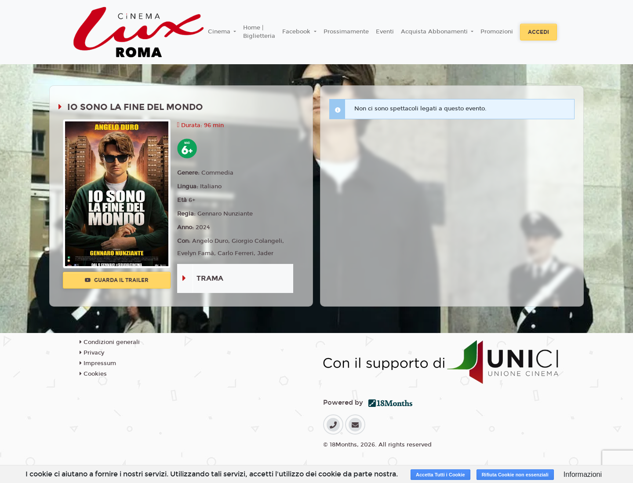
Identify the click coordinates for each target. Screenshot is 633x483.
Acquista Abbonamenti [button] (435, 31)
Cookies (93, 373)
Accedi (538, 32)
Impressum (98, 363)
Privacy (92, 352)
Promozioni (496, 31)
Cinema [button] (220, 31)
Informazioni (583, 474)
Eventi (385, 31)
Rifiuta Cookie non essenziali (515, 474)
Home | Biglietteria (259, 32)
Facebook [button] (297, 31)
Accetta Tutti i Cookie (440, 474)
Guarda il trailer (117, 280)
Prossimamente (346, 31)
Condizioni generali (110, 342)
